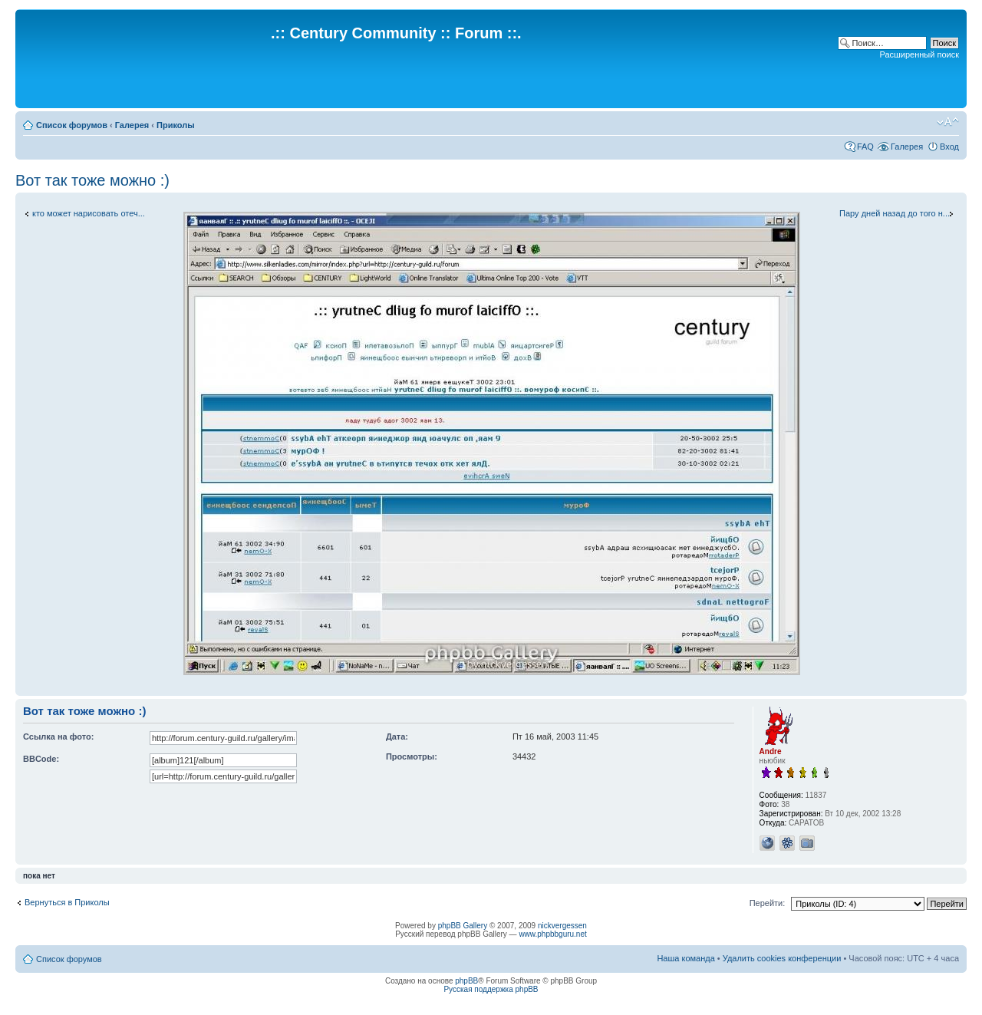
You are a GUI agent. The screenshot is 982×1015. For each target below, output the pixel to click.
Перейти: (768, 903)
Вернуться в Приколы (67, 902)
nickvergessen (562, 925)
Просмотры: (411, 756)
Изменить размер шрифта (948, 122)
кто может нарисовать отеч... (88, 213)
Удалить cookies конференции (782, 958)
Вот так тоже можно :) (92, 180)
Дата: (397, 736)
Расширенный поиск (919, 54)
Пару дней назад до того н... (894, 213)
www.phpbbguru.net (552, 934)
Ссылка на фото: (58, 736)
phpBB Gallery (462, 925)
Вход (949, 146)
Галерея (132, 125)
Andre (771, 751)
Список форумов (71, 125)
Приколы (176, 125)
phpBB (466, 981)
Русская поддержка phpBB (490, 989)
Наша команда (685, 958)
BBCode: (41, 758)
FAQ (865, 146)
